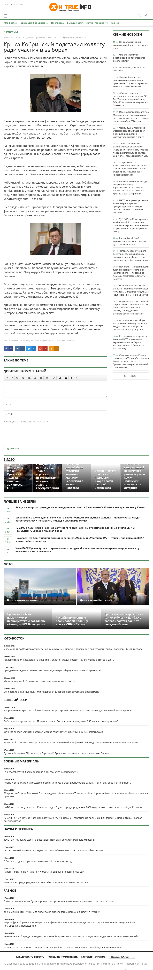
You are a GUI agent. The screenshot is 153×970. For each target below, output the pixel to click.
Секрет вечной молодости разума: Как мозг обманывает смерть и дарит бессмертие (53, 850)
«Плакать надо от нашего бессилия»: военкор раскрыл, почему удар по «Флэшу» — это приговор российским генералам (131, 255)
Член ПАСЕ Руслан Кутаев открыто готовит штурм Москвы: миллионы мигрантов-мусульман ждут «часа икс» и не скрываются (131, 290)
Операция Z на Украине (34, 23)
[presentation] (29, 435)
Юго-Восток (10, 23)
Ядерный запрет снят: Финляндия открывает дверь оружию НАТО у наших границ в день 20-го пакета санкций (130, 82)
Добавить (13, 448)
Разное (115, 23)
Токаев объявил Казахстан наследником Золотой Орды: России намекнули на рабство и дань (59, 659)
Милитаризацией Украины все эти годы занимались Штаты (39, 681)
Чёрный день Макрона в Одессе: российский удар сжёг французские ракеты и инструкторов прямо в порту (129, 132)
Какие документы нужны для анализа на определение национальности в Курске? (52, 911)
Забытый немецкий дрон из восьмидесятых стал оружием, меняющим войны (49, 839)
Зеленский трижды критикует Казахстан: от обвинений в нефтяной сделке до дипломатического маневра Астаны (71, 742)
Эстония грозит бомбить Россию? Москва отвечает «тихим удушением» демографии (53, 732)
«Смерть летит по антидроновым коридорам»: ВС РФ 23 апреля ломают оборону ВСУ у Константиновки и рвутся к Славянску (130, 99)
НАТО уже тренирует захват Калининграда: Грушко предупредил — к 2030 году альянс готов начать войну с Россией (131, 206)
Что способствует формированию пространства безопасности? (129, 57)
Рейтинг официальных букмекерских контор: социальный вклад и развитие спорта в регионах (60, 901)
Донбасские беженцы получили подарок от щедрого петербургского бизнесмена (51, 691)
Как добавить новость (30, 956)
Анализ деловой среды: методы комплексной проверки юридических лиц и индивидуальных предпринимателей (71, 936)
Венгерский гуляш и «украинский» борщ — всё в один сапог (130, 45)
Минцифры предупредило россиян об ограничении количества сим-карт (47, 882)
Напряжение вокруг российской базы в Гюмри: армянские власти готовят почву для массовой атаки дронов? (68, 710)
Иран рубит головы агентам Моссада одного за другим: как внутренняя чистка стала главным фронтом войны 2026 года (131, 116)
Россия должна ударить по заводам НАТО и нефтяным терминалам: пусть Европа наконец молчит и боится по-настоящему (130, 342)
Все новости (131, 375)
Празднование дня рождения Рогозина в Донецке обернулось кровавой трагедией (52, 670)
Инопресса (57, 23)
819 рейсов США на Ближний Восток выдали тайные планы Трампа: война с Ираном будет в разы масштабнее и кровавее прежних (130, 168)
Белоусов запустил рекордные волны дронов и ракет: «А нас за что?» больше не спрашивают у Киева (80, 507)
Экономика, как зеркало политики (129, 69)
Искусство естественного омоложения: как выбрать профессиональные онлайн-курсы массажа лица (63, 947)
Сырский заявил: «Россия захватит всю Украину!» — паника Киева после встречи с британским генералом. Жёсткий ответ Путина (131, 361)
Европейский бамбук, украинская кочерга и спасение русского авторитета (130, 241)
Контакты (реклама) (93, 956)
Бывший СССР (75, 23)
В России (11, 32)
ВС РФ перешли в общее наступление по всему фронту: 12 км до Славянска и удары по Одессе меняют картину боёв (130, 325)
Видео (9, 459)
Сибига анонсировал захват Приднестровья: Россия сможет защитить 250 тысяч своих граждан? (61, 721)
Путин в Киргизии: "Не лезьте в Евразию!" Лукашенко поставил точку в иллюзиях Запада (56, 753)
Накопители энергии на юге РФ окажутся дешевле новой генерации (44, 871)
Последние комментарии (63, 956)
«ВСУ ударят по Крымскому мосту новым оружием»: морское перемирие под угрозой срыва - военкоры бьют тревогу (73, 649)
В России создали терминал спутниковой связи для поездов (39, 861)
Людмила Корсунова (34, 37)
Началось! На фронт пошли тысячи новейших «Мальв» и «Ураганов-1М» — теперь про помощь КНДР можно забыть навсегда (131, 272)
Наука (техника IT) (97, 23)
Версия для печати (74, 37)
